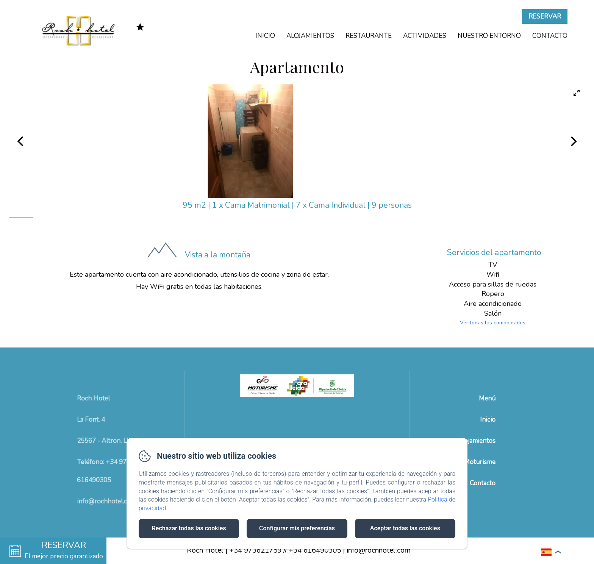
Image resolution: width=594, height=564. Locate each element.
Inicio (265, 35)
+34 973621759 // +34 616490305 (285, 550)
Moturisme (480, 462)
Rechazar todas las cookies (189, 528)
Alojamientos (310, 35)
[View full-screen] (576, 92)
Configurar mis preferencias (297, 528)
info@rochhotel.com (379, 550)
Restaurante (368, 35)
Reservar (544, 16)
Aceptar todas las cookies (405, 528)
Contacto (549, 35)
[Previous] (21, 141)
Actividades (424, 35)
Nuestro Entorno (489, 35)
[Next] (572, 141)
